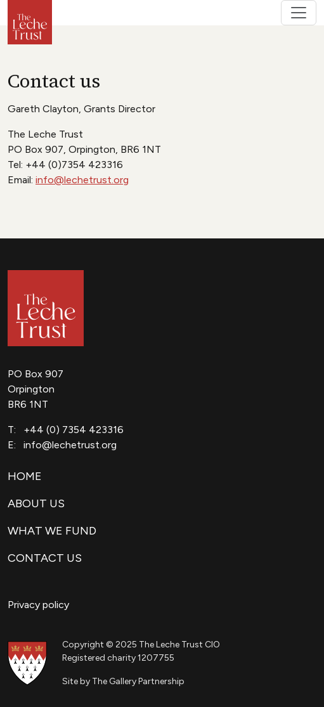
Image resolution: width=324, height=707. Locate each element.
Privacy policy (38, 605)
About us (36, 503)
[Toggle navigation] (298, 12)
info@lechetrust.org (82, 180)
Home (25, 476)
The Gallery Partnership (138, 681)
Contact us (45, 558)
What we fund (52, 531)
